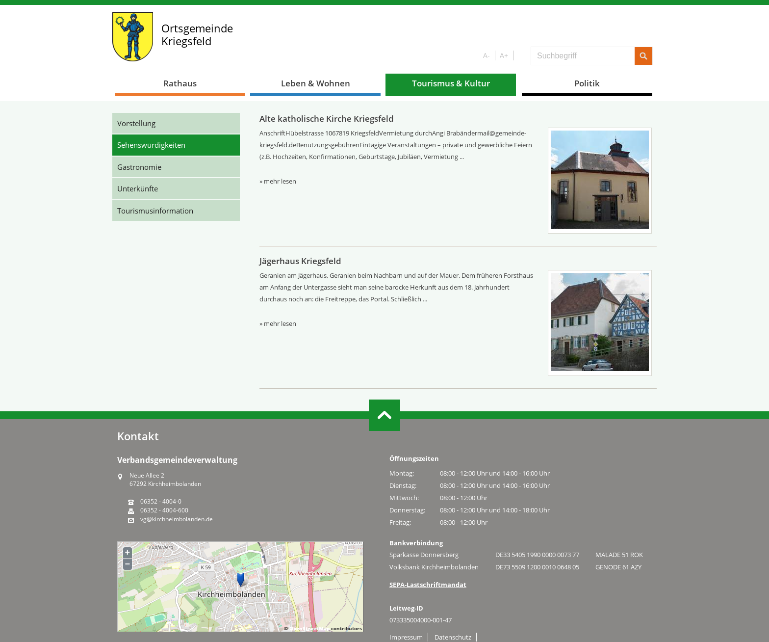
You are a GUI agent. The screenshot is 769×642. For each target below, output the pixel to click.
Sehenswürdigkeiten (151, 145)
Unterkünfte (137, 188)
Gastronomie (139, 167)
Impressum (406, 637)
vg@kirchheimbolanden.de (176, 519)
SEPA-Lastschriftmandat (427, 584)
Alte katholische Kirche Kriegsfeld (326, 118)
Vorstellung (136, 123)
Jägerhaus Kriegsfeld (300, 261)
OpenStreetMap (309, 628)
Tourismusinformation (155, 210)
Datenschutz (453, 637)
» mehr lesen (277, 181)
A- (486, 55)
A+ (504, 55)
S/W (520, 55)
